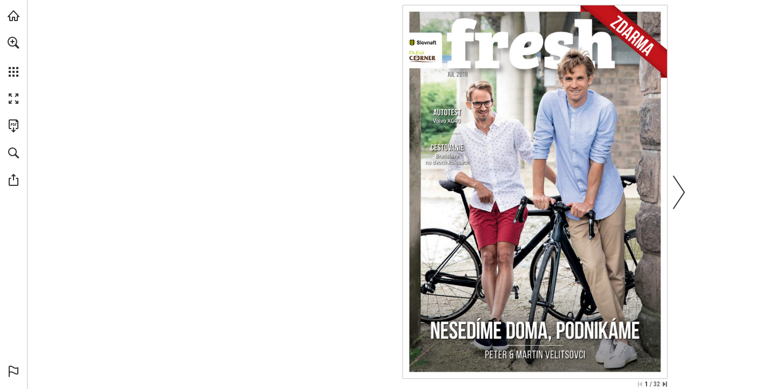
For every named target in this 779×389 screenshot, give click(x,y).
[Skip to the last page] (665, 384)
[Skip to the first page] (640, 384)
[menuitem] (13, 56)
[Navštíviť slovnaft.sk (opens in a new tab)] (13, 15)
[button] (13, 42)
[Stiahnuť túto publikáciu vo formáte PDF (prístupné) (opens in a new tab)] (13, 125)
